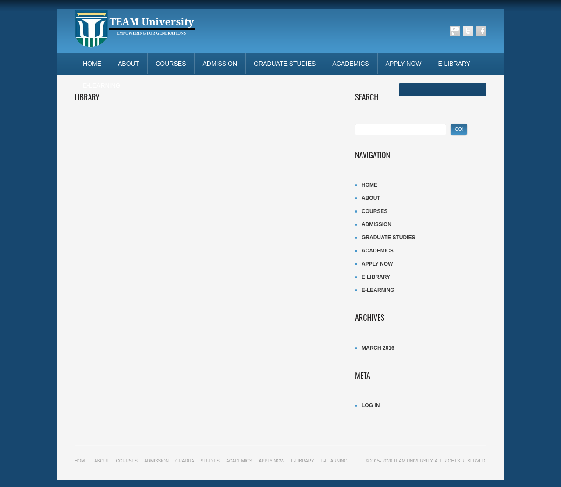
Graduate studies (285, 63)
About (128, 63)
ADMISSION (219, 63)
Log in (371, 405)
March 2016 (378, 348)
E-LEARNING (102, 85)
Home (92, 63)
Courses (171, 63)
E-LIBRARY (454, 63)
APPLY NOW (404, 63)
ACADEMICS (350, 63)
